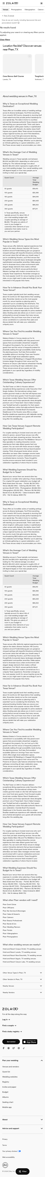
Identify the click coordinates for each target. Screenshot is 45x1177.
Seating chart (7, 1102)
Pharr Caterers (8, 917)
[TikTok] (25, 1049)
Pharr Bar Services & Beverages (14, 911)
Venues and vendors (10, 1067)
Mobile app (7, 1107)
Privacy (4, 1139)
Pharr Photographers (10, 937)
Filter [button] (23, 1171)
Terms (4, 1145)
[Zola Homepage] (12, 3)
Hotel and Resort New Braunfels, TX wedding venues (22, 955)
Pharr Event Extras (9, 904)
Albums (5, 1097)
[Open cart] (41, 3)
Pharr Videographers (10, 933)
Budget (5, 1092)
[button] (29, 56)
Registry (5, 1082)
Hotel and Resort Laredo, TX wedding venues (19, 952)
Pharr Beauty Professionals (12, 920)
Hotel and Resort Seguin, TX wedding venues (19, 959)
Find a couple (9, 1025)
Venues (5, 9)
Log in (6, 1019)
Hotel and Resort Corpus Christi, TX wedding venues (22, 949)
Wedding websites (9, 1077)
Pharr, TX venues (8, 15)
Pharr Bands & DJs (9, 924)
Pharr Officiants (8, 908)
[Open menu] (3, 3)
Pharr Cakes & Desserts (11, 914)
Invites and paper (9, 1087)
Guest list (6, 1072)
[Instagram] (20, 1049)
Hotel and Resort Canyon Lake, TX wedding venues (21, 962)
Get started (11, 1042)
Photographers (16, 9)
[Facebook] (4, 1049)
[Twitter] (15, 1049)
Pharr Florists (7, 930)
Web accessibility (8, 1157)
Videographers (30, 9)
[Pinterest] (9, 1049)
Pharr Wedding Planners (11, 927)
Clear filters (5, 39)
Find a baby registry (12, 1031)
